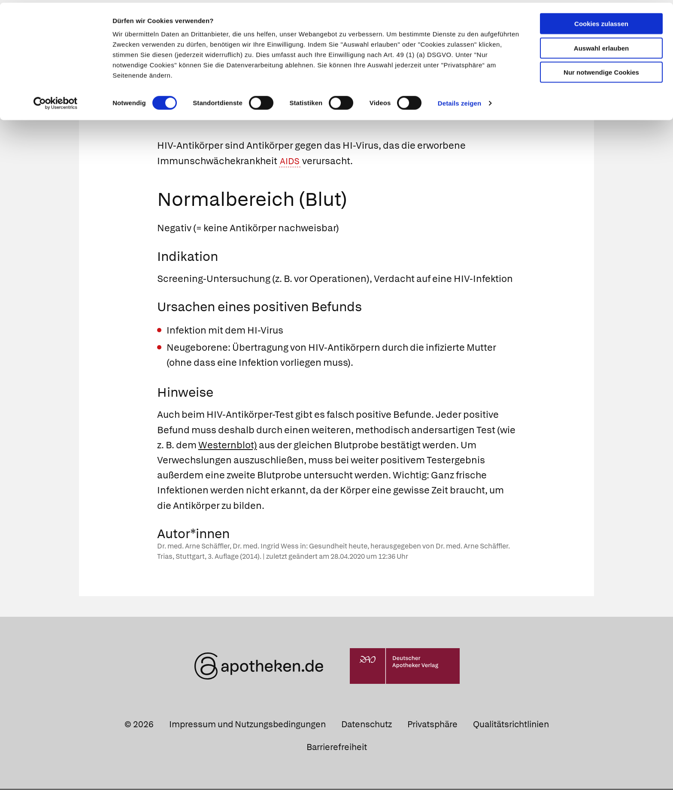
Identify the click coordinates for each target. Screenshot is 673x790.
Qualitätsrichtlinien (511, 725)
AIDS (291, 162)
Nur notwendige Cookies (601, 69)
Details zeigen (459, 100)
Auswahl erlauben (601, 45)
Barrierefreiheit (336, 748)
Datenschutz (366, 725)
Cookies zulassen (601, 20)
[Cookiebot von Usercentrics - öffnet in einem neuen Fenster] (55, 100)
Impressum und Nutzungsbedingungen (247, 725)
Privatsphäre (432, 725)
